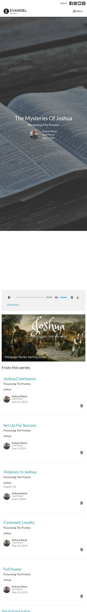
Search (63, 3)
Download (13, 304)
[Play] (9, 297)
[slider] (29, 297)
